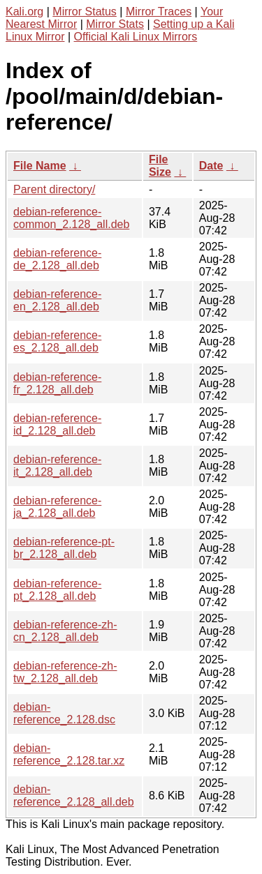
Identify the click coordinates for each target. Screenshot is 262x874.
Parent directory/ (54, 189)
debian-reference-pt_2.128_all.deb (57, 590)
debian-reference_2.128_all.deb (73, 795)
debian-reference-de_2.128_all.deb (57, 259)
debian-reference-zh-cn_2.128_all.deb (65, 631)
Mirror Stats (115, 24)
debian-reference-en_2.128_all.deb (57, 300)
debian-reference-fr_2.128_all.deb (57, 383)
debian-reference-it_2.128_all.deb (57, 465)
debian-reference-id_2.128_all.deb (57, 424)
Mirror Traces (158, 11)
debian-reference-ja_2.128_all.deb (57, 507)
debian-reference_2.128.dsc (64, 713)
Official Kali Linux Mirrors (136, 37)
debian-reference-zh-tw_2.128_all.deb (65, 672)
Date (211, 166)
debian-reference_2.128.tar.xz (68, 754)
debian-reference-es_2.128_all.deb (57, 341)
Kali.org (24, 11)
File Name (39, 166)
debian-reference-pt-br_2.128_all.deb (64, 548)
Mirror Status (84, 11)
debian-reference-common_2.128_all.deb (71, 218)
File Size (160, 165)
